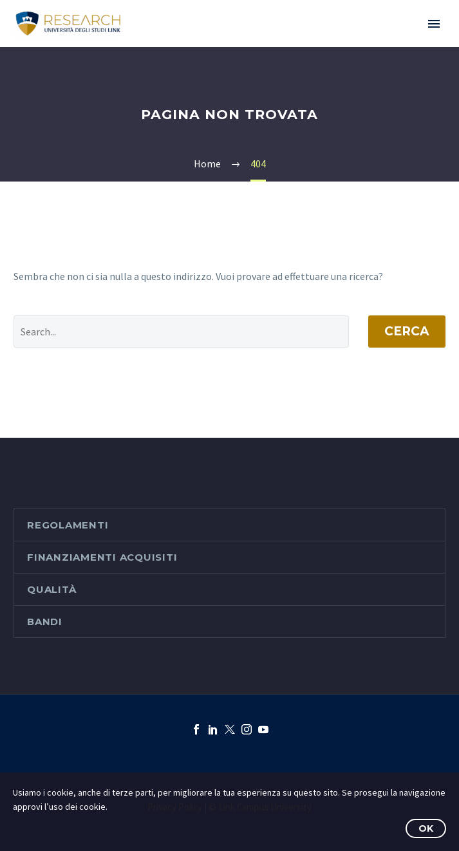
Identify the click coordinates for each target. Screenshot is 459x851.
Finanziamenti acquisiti (102, 557)
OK (425, 828)
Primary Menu (434, 24)
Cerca (406, 331)
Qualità (51, 589)
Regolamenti (67, 525)
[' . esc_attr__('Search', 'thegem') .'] (181, 331)
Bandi (44, 621)
